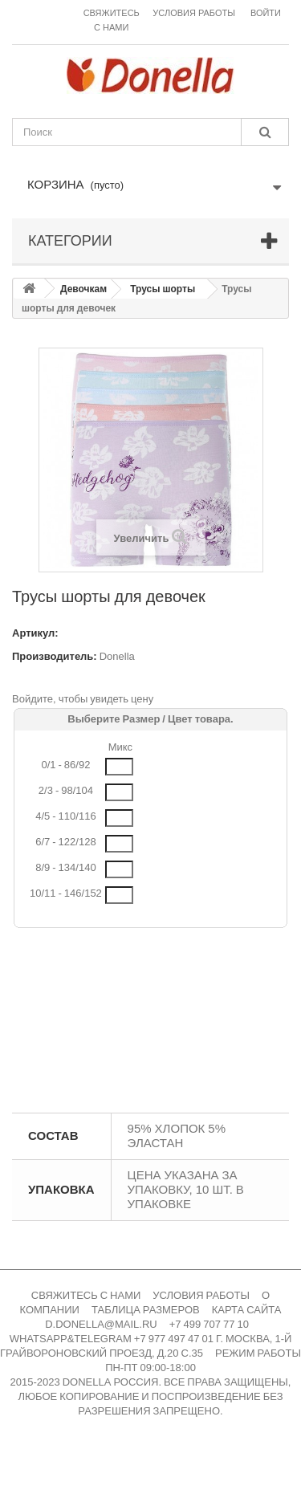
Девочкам (83, 289)
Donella (117, 656)
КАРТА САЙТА (247, 1310)
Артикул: (35, 633)
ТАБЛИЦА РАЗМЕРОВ (146, 1310)
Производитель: (54, 656)
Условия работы (194, 13)
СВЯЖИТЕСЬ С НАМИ (86, 1295)
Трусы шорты (162, 289)
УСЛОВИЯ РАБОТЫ (201, 1295)
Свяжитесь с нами (111, 20)
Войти (265, 13)
